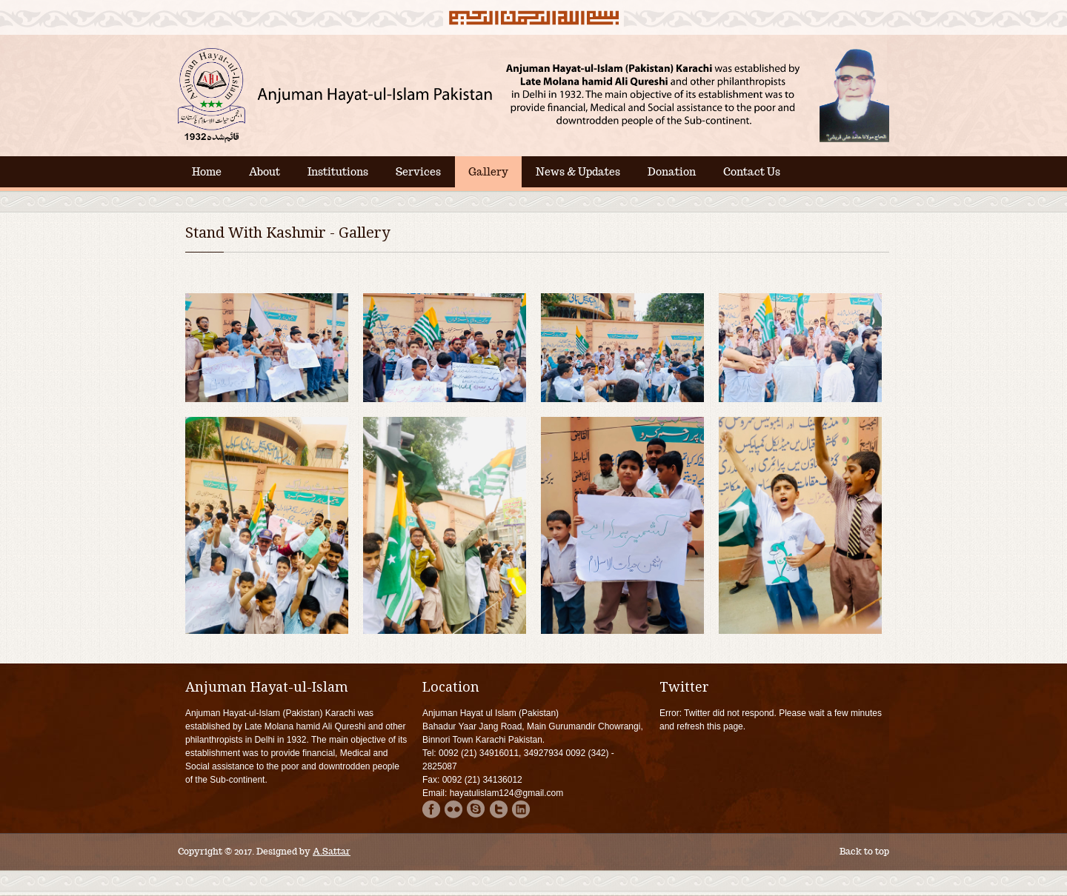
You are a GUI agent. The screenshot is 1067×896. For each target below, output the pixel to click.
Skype (476, 809)
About (264, 171)
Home (207, 171)
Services (418, 171)
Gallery (488, 171)
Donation (672, 171)
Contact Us (751, 171)
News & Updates (578, 171)
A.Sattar (331, 851)
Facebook (431, 809)
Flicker (454, 809)
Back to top (864, 851)
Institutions (338, 171)
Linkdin (520, 809)
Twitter (498, 809)
